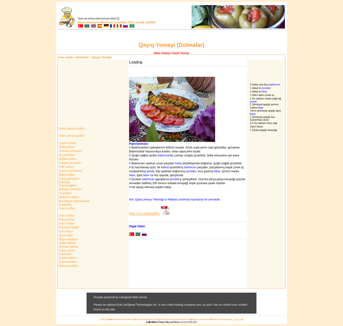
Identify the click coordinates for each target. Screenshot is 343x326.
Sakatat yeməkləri (69, 163)
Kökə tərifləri (66, 215)
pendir (150, 171)
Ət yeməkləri (66, 155)
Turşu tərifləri (66, 208)
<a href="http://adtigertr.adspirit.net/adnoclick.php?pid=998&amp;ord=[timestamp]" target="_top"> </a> (171, 303)
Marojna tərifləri (68, 265)
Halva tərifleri (66, 250)
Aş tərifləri (64, 193)
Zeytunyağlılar (67, 185)
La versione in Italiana (206, 319)
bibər (217, 171)
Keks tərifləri (66, 223)
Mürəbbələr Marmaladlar (74, 201)
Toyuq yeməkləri (68, 178)
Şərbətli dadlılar (68, 246)
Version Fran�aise (188, 319)
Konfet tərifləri (67, 257)
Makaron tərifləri (68, 197)
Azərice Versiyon (123, 319)
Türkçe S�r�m (107, 319)
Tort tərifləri (65, 231)
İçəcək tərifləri (67, 261)
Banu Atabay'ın (89, 22)
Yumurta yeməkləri (70, 151)
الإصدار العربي (237, 319)
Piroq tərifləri (66, 219)
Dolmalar (82, 57)
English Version (137, 319)
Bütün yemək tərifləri (71, 128)
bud (166, 167)
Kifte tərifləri (66, 166)
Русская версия (223, 319)
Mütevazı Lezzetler (113, 22)
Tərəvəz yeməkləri (70, 170)
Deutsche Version (170, 319)
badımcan (164, 155)
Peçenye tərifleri (68, 227)
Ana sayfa (65, 57)
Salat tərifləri (66, 147)
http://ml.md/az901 (144, 214)
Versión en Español (153, 319)
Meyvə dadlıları (68, 239)
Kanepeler (65, 254)
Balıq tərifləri (66, 174)
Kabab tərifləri (67, 159)
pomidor (191, 171)
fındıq (178, 163)
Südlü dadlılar (67, 243)
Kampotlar (65, 204)
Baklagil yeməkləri (70, 189)
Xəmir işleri (65, 235)
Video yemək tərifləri (71, 135)
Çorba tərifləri (67, 143)
